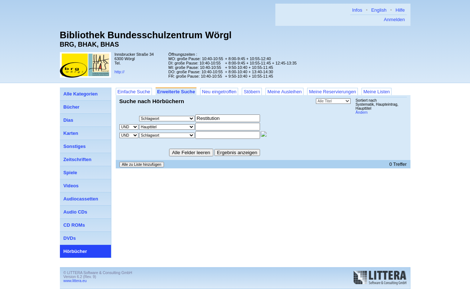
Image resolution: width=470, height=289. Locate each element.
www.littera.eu (75, 281)
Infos (357, 10)
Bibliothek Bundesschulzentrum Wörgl (146, 35)
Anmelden (394, 19)
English (378, 10)
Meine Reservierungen (332, 91)
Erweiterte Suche (176, 91)
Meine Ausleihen (284, 91)
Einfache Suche (134, 91)
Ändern (362, 112)
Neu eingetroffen (219, 91)
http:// (120, 72)
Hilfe (400, 10)
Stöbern (252, 91)
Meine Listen (376, 91)
